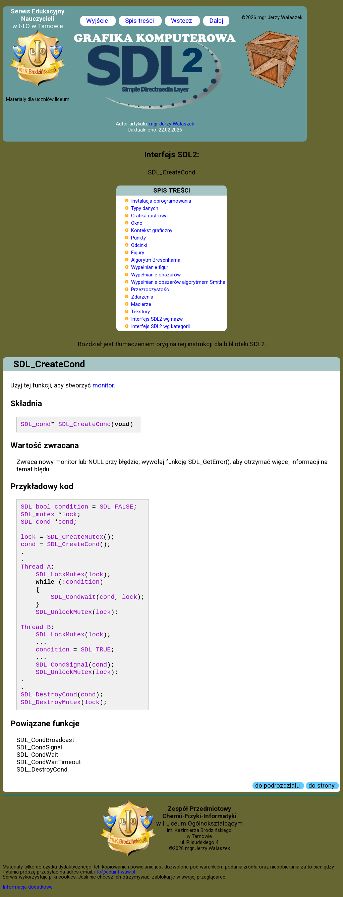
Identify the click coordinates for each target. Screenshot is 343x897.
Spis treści (140, 20)
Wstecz (182, 20)
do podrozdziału (278, 785)
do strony (322, 785)
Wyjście (98, 20)
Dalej (216, 20)
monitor (103, 385)
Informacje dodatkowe (28, 887)
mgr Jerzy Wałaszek (171, 124)
